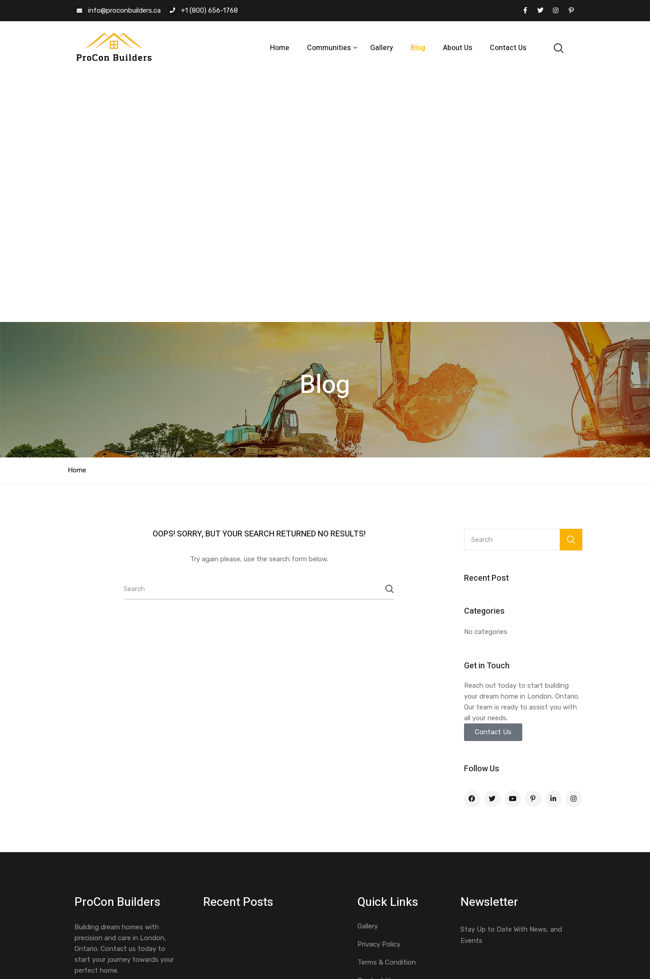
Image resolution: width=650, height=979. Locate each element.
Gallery (381, 47)
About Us (457, 47)
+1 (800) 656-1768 (209, 10)
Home (279, 47)
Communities (330, 47)
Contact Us (508, 47)
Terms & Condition (387, 715)
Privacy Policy (379, 697)
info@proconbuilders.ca (124, 10)
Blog (418, 47)
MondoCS (256, 940)
